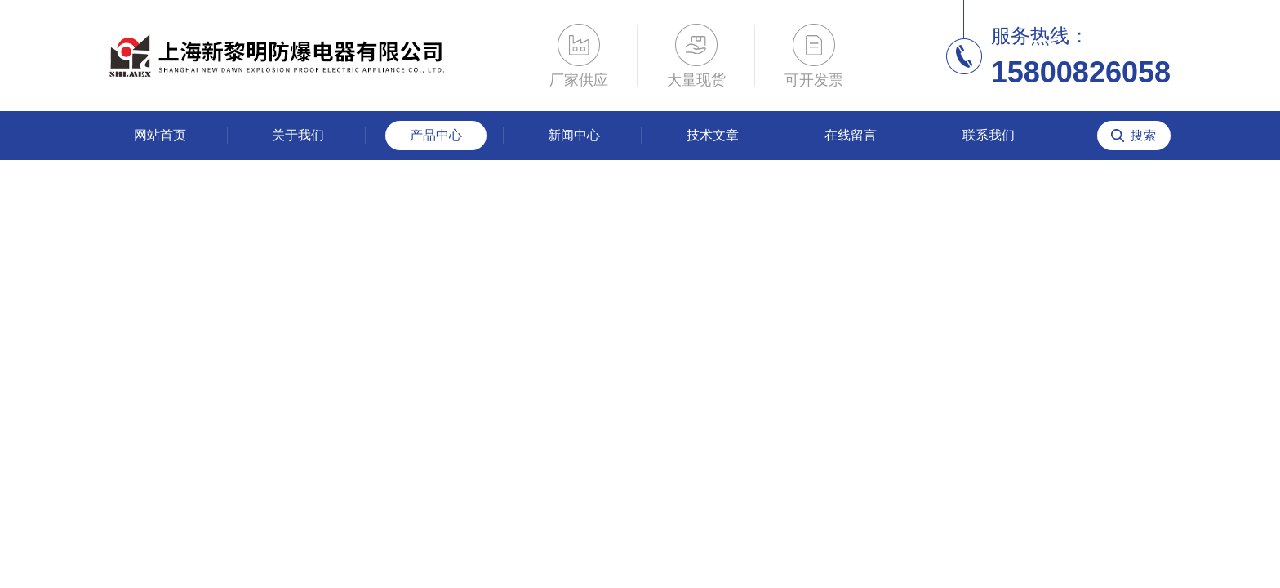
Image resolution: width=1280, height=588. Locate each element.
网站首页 (160, 135)
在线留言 (850, 135)
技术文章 (713, 135)
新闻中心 (574, 135)
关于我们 (298, 135)
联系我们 (988, 135)
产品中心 (436, 135)
